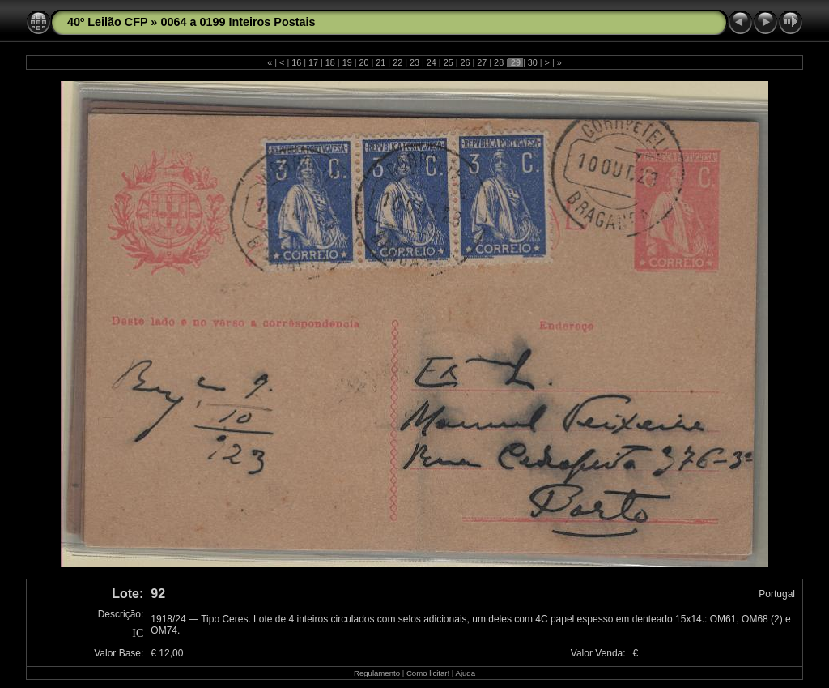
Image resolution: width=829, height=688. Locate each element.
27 (481, 62)
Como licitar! (427, 673)
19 (347, 62)
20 (364, 62)
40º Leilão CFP (107, 21)
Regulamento (377, 673)
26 (464, 62)
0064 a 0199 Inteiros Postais (237, 21)
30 (532, 62)
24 (431, 62)
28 (498, 62)
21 (380, 62)
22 (397, 62)
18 (330, 62)
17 (313, 62)
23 (414, 62)
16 (296, 62)
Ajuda (465, 673)
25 (448, 62)
